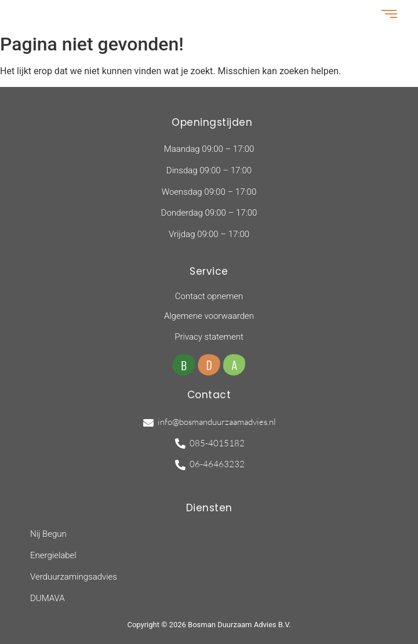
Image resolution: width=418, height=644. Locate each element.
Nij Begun (48, 534)
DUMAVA (47, 598)
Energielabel (53, 555)
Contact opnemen (209, 296)
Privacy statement (209, 337)
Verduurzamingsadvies (73, 577)
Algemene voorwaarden (209, 316)
